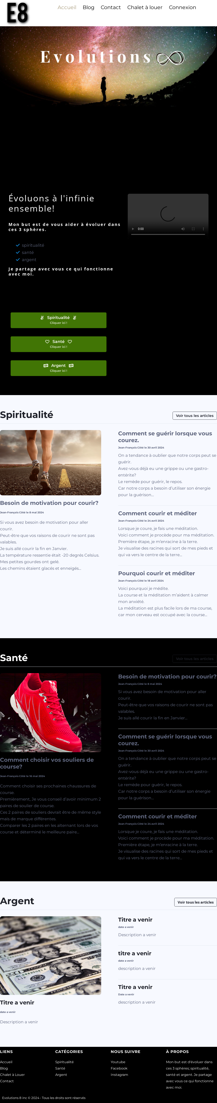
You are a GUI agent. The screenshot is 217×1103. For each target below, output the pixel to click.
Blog (88, 7)
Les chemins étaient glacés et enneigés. (39, 568)
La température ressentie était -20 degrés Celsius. (49, 555)
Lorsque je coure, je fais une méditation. (158, 528)
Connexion (182, 7)
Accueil (67, 7)
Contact (111, 7)
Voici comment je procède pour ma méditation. (166, 535)
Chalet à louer (145, 7)
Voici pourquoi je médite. (143, 588)
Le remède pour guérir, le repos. (150, 481)
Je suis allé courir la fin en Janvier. (34, 548)
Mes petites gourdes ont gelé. (29, 561)
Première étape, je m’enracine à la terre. (158, 541)
